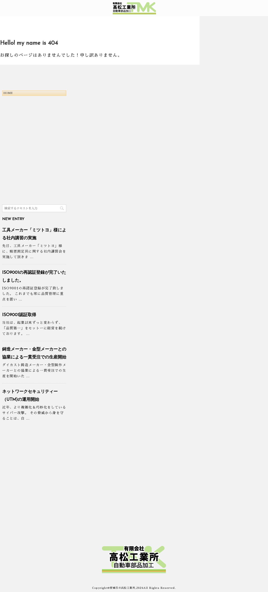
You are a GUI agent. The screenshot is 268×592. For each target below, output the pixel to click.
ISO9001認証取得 (19, 315)
